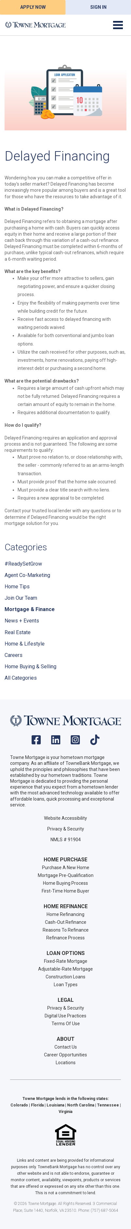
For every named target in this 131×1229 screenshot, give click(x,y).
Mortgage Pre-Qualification (66, 875)
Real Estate (18, 632)
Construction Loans (65, 976)
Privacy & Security (65, 828)
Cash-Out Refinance (65, 922)
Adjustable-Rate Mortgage (65, 969)
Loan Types (66, 984)
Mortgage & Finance (30, 609)
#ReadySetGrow (23, 564)
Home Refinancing (65, 914)
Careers (13, 655)
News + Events (22, 621)
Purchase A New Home (65, 867)
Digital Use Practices (65, 1015)
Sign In (98, 7)
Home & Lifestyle (25, 644)
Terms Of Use (65, 1023)
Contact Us (65, 1047)
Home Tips (17, 586)
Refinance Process (65, 937)
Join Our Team (21, 598)
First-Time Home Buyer (65, 891)
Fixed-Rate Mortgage (65, 961)
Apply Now (33, 7)
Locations (66, 1062)
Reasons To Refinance (66, 930)
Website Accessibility (65, 818)
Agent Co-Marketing (27, 575)
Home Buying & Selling (30, 666)
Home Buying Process (65, 883)
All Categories (21, 678)
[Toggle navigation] (118, 25)
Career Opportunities (65, 1054)
